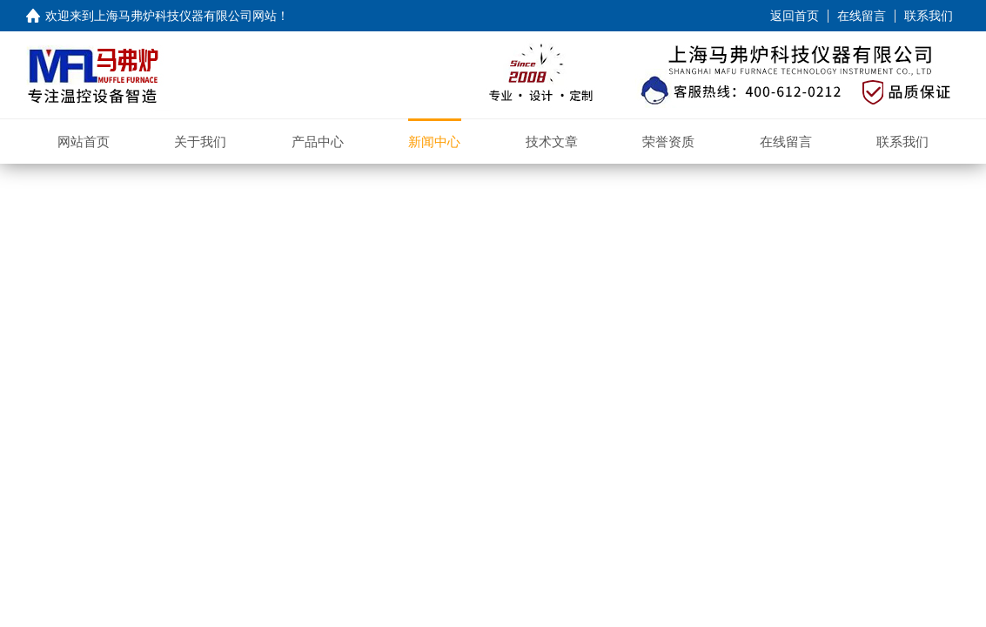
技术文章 (552, 141)
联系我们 (928, 16)
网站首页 (83, 141)
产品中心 (318, 141)
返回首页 (794, 16)
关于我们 (200, 141)
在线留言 (861, 16)
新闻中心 (434, 141)
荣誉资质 (668, 141)
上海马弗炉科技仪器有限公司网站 (185, 16)
